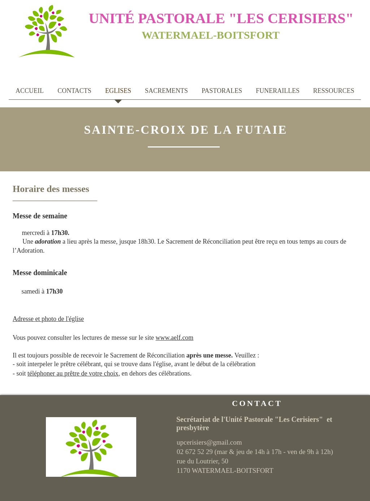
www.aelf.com (175, 337)
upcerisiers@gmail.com (209, 442)
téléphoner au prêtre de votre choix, (73, 373)
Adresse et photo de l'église (48, 318)
